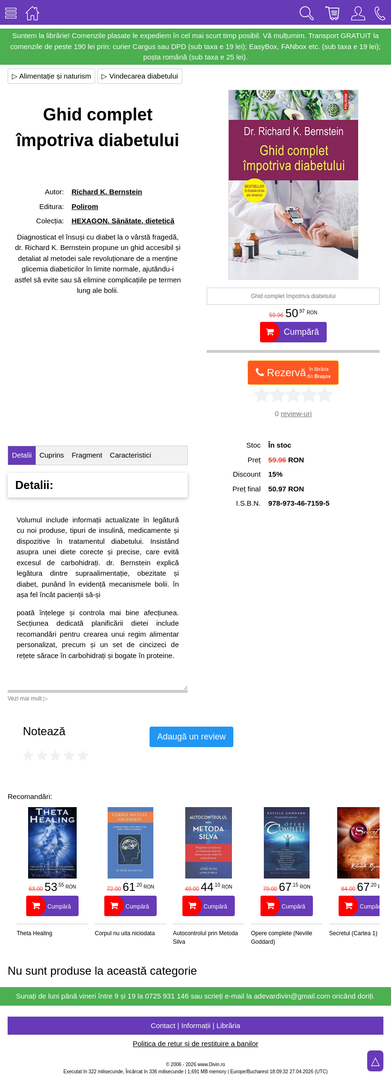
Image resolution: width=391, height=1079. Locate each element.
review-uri (296, 414)
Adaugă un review (191, 736)
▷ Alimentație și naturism (51, 76)
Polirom (84, 206)
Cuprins (52, 455)
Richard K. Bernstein (106, 192)
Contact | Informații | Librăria (196, 1025)
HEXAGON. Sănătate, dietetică (122, 221)
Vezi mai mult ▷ (28, 698)
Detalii (22, 455)
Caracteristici (130, 455)
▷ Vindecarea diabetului (139, 76)
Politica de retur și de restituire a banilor (195, 1043)
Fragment (86, 455)
